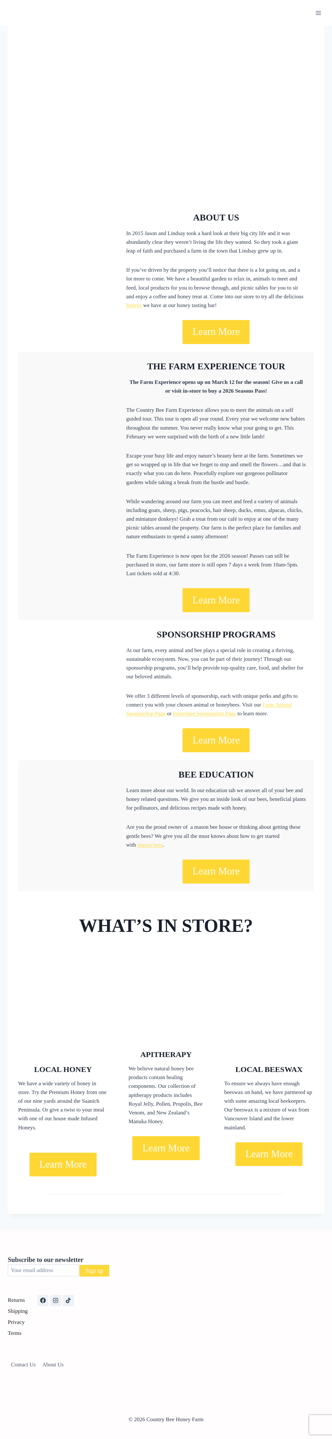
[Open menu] (318, 13)
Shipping (18, 1311)
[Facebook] (42, 1300)
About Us (53, 1365)
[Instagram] (55, 1300)
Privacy (16, 1322)
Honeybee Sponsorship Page (205, 713)
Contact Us (23, 1365)
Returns (16, 1300)
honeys (134, 305)
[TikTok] (68, 1300)
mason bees (150, 845)
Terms (14, 1333)
